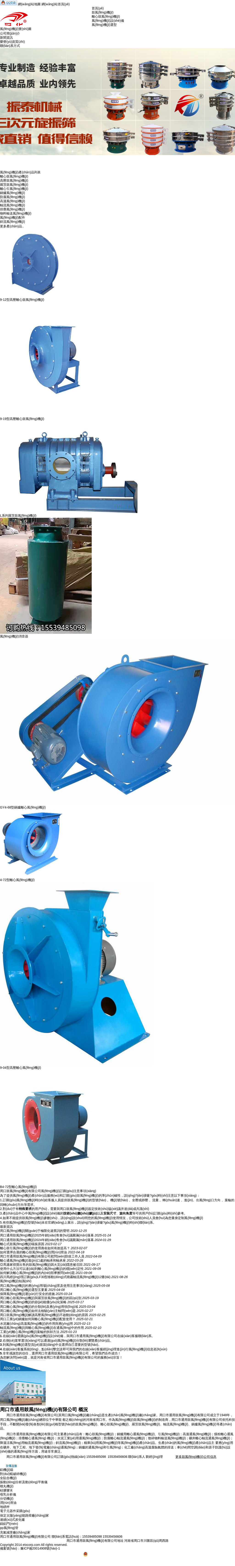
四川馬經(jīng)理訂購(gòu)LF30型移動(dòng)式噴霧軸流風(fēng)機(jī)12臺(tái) (55, 1277)
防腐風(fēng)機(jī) (12, 197)
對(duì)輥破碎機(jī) (13, 1474)
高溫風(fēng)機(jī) (12, 201)
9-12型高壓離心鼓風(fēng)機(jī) (22, 299)
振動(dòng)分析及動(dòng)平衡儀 (23, 1482)
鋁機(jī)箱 (6, 1470)
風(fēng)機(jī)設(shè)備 (108, 20)
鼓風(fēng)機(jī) (102, 12)
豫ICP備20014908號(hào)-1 (40, 1548)
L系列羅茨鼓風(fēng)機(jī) (18, 515)
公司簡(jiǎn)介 (10, 33)
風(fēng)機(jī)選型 (104, 25)
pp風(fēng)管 (9, 1528)
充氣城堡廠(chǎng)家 (15, 1532)
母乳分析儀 (8, 1494)
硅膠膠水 (6, 1490)
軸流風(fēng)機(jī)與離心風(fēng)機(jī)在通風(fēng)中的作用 (42, 1328)
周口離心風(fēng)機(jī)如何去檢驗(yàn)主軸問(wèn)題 (38, 1311)
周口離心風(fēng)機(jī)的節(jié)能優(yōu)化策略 (33, 1302)
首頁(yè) (98, 8)
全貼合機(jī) (8, 1478)
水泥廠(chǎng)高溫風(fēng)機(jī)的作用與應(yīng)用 (36, 1323)
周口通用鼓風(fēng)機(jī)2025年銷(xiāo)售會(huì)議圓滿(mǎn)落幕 (47, 1235)
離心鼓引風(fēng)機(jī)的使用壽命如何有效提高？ (35, 1248)
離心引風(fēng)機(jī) (14, 189)
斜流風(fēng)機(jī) (12, 221)
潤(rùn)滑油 (8, 1502)
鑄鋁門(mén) (9, 1524)
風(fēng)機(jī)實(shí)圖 (15, 29)
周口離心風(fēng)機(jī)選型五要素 (23, 1290)
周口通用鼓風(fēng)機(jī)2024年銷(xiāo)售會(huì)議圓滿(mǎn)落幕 (47, 1240)
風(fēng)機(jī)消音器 (14, 636)
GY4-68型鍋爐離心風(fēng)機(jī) (23, 807)
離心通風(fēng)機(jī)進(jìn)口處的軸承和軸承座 (33, 1260)
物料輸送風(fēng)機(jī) (15, 213)
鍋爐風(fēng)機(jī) (12, 193)
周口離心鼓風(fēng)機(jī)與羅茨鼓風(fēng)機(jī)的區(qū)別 (40, 1298)
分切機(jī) (6, 1498)
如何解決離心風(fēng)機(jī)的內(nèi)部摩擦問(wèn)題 (37, 1273)
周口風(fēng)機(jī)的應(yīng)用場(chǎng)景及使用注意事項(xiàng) (46, 1285)
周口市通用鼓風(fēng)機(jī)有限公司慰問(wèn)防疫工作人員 (42, 1256)
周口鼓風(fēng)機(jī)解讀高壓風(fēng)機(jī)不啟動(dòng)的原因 (44, 1315)
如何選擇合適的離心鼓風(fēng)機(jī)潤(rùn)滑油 (33, 1252)
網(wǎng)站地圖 (29, 4)
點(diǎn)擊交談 (52, 1349)
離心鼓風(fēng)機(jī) (106, 16)
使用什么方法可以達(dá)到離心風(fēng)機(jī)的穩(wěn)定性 (42, 1269)
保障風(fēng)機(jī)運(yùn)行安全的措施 (27, 1294)
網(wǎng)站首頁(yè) (55, 4)
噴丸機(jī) (6, 1486)
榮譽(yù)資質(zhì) (12, 41)
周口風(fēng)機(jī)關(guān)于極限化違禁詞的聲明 (34, 1231)
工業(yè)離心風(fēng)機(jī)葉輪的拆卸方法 (29, 1332)
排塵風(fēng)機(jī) (12, 209)
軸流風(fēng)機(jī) (12, 205)
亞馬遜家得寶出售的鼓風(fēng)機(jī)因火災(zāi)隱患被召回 (41, 1264)
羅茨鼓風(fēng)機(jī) (14, 184)
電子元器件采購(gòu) (15, 1511)
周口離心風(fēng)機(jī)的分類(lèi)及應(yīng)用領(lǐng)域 (39, 1306)
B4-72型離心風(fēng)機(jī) (18, 1187)
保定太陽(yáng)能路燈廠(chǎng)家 (24, 1515)
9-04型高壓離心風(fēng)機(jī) (20, 1067)
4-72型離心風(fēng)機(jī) (17, 880)
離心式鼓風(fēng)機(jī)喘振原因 (22, 1244)
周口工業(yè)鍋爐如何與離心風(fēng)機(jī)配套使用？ (37, 1319)
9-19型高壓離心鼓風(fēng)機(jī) (22, 419)
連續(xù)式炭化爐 (12, 1519)
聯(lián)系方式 (10, 46)
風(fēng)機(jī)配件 (12, 217)
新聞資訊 (6, 37)
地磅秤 (5, 1507)
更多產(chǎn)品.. (12, 226)
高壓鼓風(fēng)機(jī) (14, 180)
